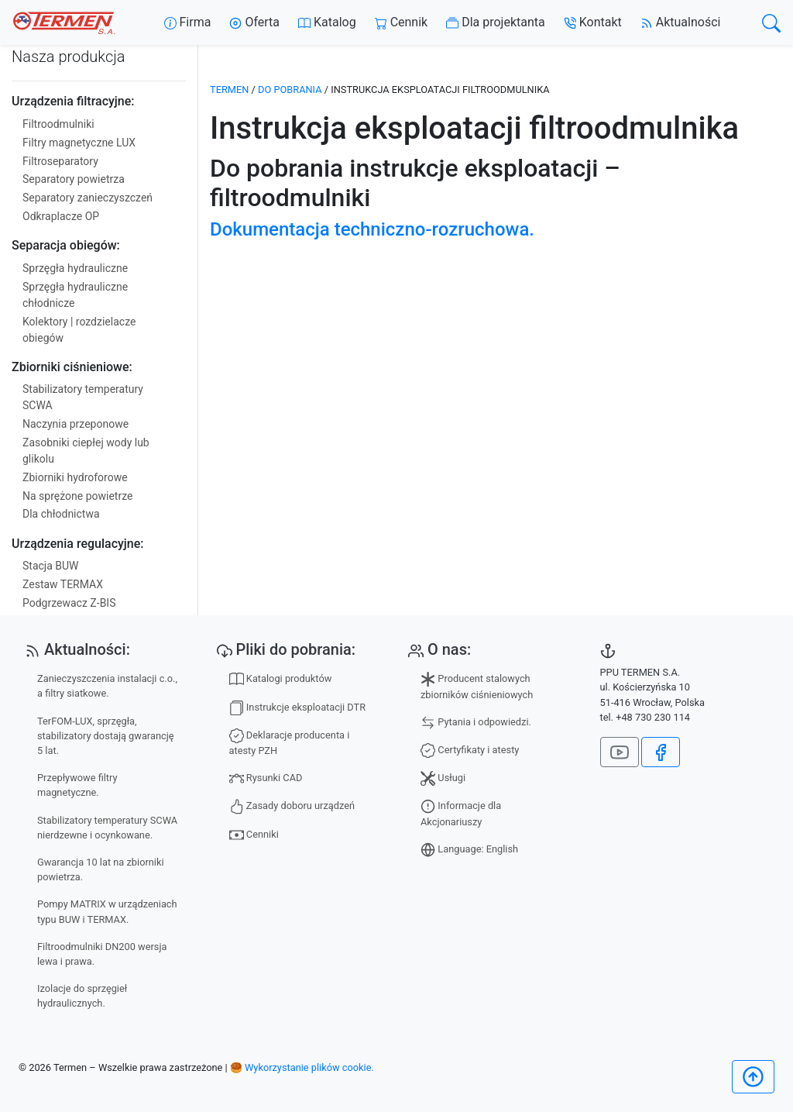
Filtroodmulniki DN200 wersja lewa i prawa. (102, 954)
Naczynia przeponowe (75, 424)
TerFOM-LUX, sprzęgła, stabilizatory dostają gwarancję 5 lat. (105, 735)
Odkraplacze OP (60, 216)
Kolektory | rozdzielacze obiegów (79, 329)
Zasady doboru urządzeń (292, 806)
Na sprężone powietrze (77, 496)
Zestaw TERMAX (62, 584)
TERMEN (229, 89)
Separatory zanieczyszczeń (87, 197)
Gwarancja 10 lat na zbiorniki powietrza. (100, 869)
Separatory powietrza (73, 179)
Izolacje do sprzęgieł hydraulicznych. (82, 996)
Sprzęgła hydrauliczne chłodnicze (75, 295)
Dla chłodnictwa (61, 514)
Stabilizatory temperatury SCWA (82, 397)
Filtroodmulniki (58, 124)
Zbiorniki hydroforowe (75, 477)
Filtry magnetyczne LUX (79, 142)
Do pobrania (290, 89)
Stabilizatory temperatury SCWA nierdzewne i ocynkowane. (107, 827)
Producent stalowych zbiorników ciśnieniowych (477, 686)
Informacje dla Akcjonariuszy (461, 813)
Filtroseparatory (60, 161)
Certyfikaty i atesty (470, 750)
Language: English (469, 849)
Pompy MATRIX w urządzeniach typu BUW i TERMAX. (107, 911)
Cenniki (254, 835)
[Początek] (753, 1076)
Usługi (443, 778)
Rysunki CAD (266, 778)
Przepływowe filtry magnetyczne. (77, 785)
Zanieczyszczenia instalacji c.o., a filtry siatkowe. (107, 686)
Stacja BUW (50, 565)
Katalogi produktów (280, 679)
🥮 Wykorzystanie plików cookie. (302, 1067)
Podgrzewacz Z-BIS (68, 603)
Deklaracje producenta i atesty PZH (289, 742)
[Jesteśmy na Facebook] (660, 752)
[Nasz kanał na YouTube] (619, 752)
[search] (771, 23)
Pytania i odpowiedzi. (476, 722)
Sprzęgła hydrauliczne (75, 268)
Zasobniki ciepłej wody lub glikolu (85, 450)
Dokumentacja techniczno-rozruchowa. (372, 229)
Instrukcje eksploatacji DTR (297, 708)
